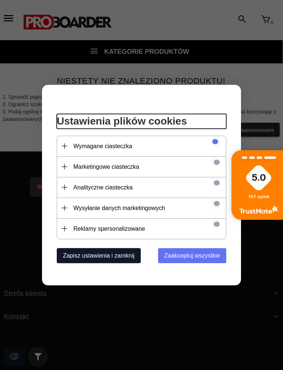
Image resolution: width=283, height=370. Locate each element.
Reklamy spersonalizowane (109, 229)
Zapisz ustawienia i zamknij (98, 255)
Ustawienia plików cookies (122, 121)
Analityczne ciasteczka (103, 187)
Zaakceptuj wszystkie (192, 255)
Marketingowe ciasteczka (106, 167)
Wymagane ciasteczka (102, 146)
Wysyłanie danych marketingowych (119, 208)
